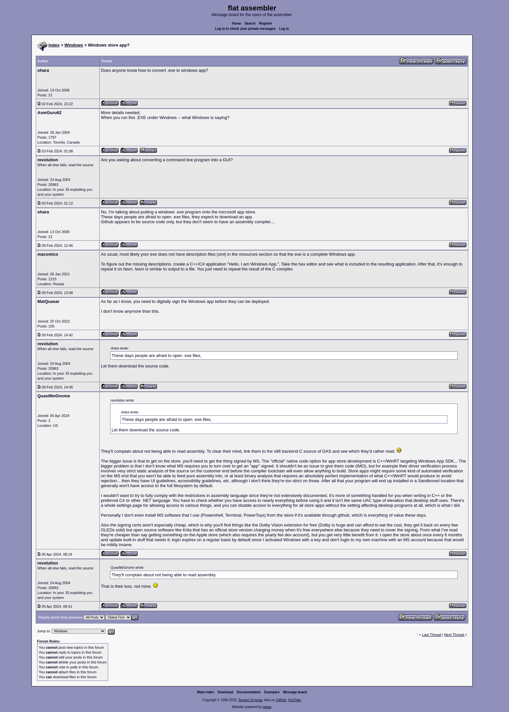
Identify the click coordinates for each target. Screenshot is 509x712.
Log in (284, 28)
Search (250, 23)
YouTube (294, 700)
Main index (205, 692)
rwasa (267, 707)
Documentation (249, 692)
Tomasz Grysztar (250, 700)
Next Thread (454, 635)
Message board (295, 692)
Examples (272, 692)
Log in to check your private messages (245, 28)
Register (265, 23)
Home (236, 23)
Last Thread (431, 635)
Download (225, 692)
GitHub (281, 700)
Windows (74, 45)
